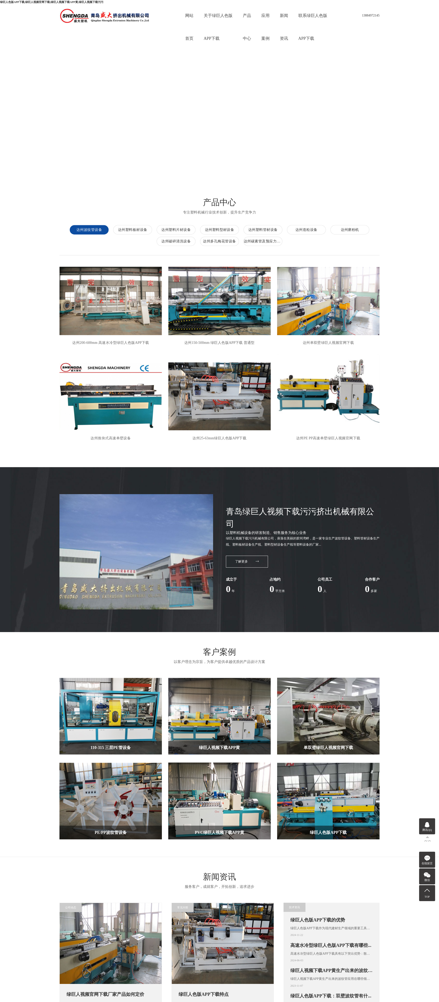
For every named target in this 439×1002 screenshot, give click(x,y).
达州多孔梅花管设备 (220, 241)
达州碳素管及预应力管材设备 (264, 241)
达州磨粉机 (347, 230)
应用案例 (265, 20)
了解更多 (247, 561)
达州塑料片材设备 (173, 230)
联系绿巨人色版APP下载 (312, 20)
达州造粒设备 (303, 230)
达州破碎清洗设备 (177, 241)
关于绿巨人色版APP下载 (218, 20)
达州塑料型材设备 (217, 230)
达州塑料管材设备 (260, 230)
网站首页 (189, 20)
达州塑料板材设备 (130, 230)
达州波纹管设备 (86, 230)
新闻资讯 (284, 20)
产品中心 (247, 20)
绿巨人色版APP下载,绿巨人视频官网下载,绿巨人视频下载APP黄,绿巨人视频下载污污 (51, 2)
